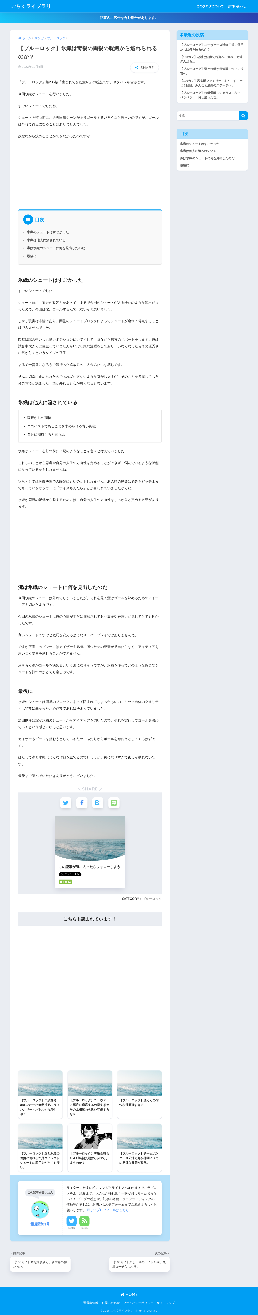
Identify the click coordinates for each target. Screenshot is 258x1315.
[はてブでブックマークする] (97, 802)
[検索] (243, 115)
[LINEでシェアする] (114, 802)
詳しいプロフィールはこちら (108, 1210)
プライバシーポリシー (138, 1303)
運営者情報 (90, 1303)
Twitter (71, 1228)
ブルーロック (152, 899)
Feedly (84, 1228)
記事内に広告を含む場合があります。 (129, 18)
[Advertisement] (90, 173)
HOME (129, 1294)
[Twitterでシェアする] (65, 802)
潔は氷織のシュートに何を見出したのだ (56, 248)
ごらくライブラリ (31, 6)
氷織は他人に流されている (46, 240)
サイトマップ (166, 1303)
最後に (31, 256)
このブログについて (210, 6)
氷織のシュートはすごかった (48, 232)
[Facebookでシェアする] (81, 802)
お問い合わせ (237, 6)
